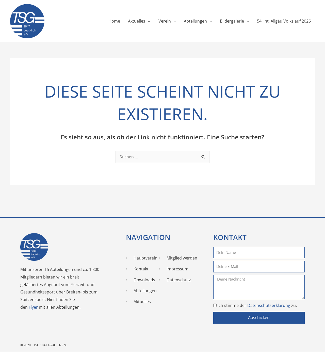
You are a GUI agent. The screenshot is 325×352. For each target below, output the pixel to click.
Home (113, 21)
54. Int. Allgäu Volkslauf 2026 (284, 21)
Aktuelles (135, 21)
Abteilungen (194, 21)
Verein (164, 21)
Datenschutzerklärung (269, 305)
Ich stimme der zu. (257, 305)
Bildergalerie (232, 21)
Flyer (34, 307)
